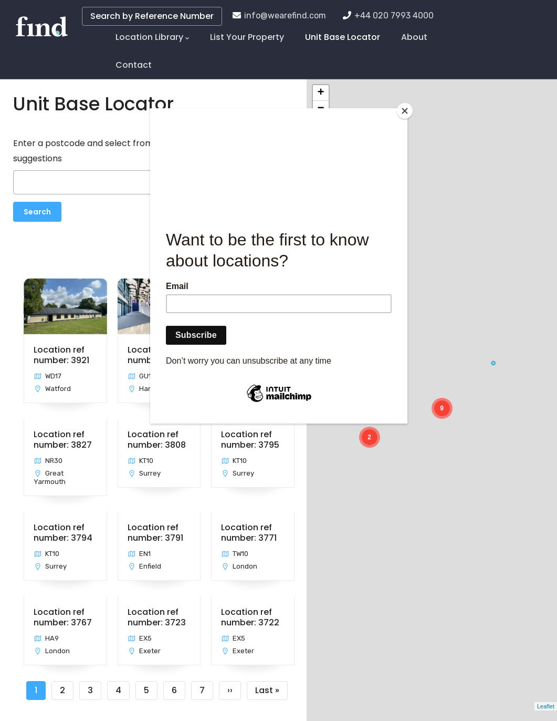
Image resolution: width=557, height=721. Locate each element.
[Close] (405, 111)
